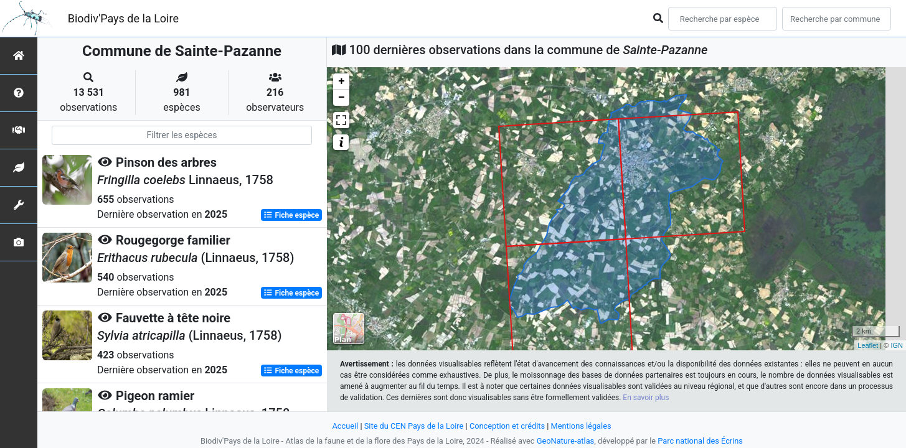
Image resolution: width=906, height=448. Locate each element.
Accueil (345, 426)
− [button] (341, 97)
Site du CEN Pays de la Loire (414, 426)
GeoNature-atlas (566, 441)
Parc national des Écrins (700, 441)
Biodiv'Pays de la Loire (123, 18)
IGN (896, 345)
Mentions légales (581, 426)
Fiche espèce (291, 215)
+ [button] (341, 81)
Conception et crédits (507, 426)
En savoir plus (646, 397)
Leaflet (867, 345)
